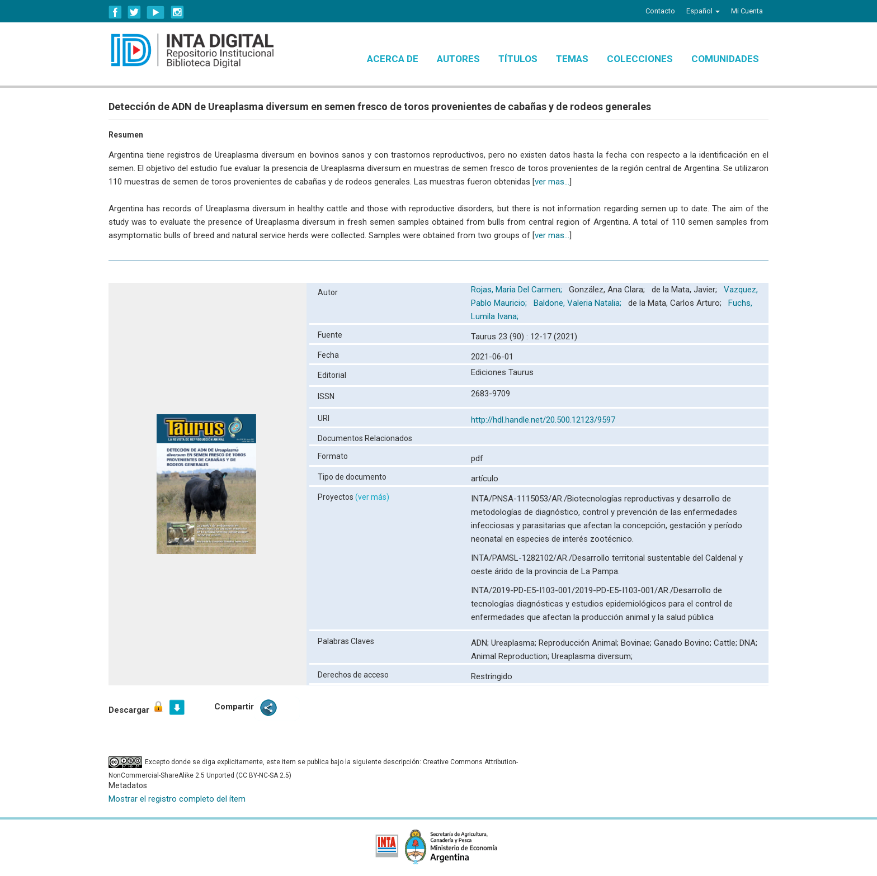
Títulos (517, 58)
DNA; (748, 643)
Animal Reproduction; (511, 656)
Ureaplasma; (515, 643)
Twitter (134, 12)
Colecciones (640, 58)
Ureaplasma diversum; (592, 656)
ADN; (481, 643)
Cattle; (726, 643)
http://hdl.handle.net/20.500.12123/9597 (543, 420)
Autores (458, 58)
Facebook (115, 12)
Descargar (137, 707)
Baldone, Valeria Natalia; (579, 303)
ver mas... (552, 182)
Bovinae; (637, 643)
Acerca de (392, 58)
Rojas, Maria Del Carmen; (517, 290)
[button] (703, 11)
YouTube (156, 12)
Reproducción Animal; (580, 643)
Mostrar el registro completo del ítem (177, 799)
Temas (572, 58)
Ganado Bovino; (684, 643)
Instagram (177, 12)
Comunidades (725, 58)
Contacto (660, 11)
